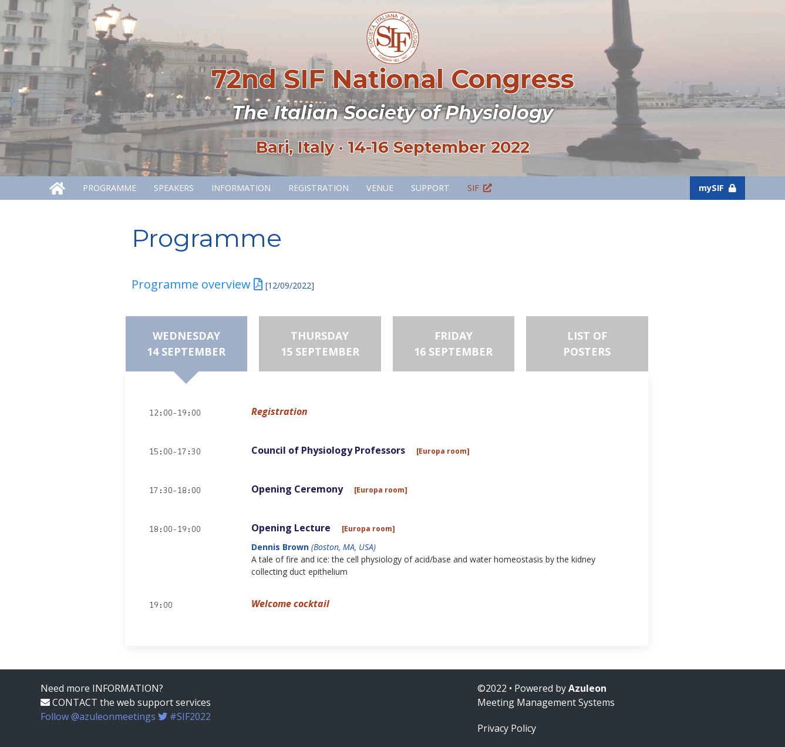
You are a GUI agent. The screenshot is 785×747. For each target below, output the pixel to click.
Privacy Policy (506, 728)
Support (430, 187)
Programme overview (197, 284)
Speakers (174, 187)
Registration (318, 187)
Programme (109, 187)
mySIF (717, 187)
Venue (379, 187)
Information (241, 187)
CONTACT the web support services (126, 702)
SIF (479, 187)
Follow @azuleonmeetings (126, 716)
